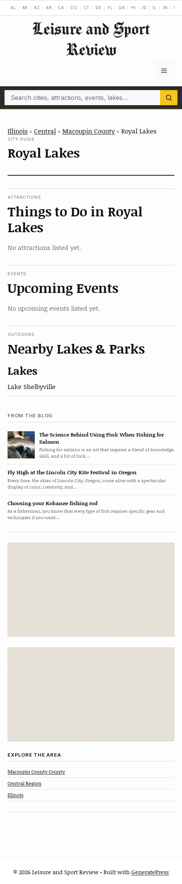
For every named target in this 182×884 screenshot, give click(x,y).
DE (99, 7)
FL (110, 7)
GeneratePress (150, 872)
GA (122, 7)
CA (61, 7)
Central (45, 130)
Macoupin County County (36, 771)
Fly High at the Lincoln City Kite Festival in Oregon (72, 472)
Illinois (18, 130)
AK (25, 7)
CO (73, 7)
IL (155, 7)
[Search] (168, 97)
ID (144, 7)
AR (49, 7)
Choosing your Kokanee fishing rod (52, 503)
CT (86, 7)
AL (13, 7)
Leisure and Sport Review (91, 39)
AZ (37, 7)
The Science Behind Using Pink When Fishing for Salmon (101, 438)
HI (133, 7)
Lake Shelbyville (32, 386)
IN (165, 7)
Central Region (25, 783)
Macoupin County (88, 130)
